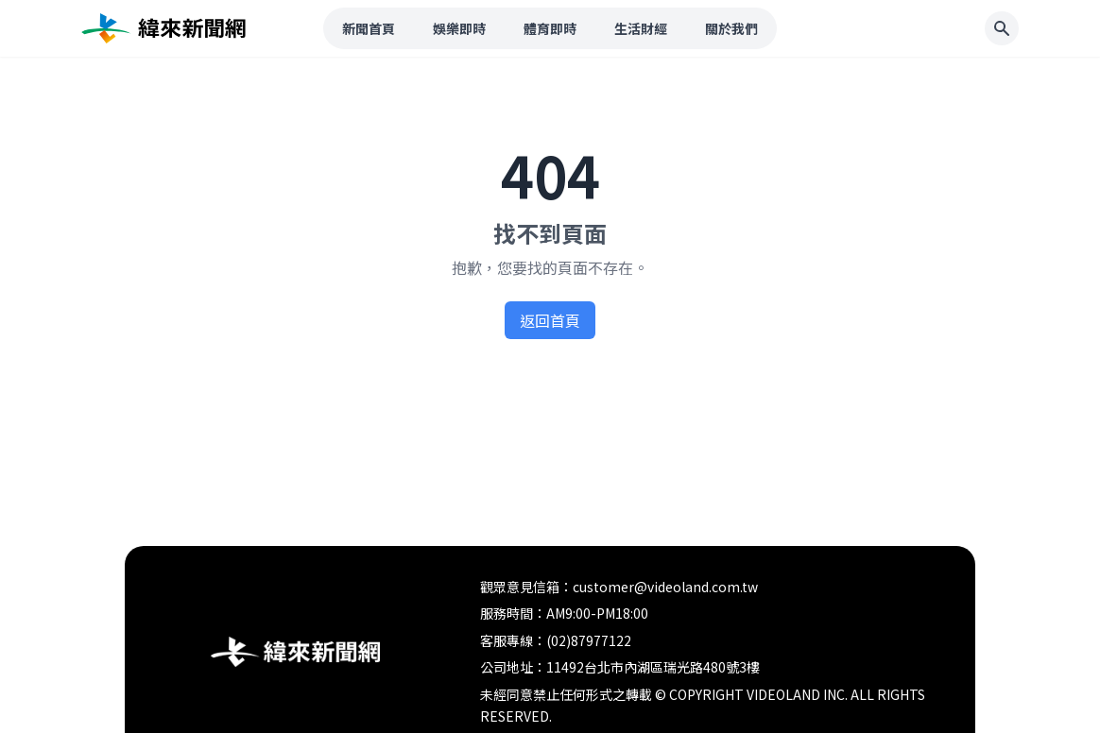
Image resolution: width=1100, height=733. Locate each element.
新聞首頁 (368, 28)
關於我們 (731, 28)
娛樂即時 (459, 28)
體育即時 (550, 28)
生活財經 (640, 28)
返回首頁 (550, 320)
